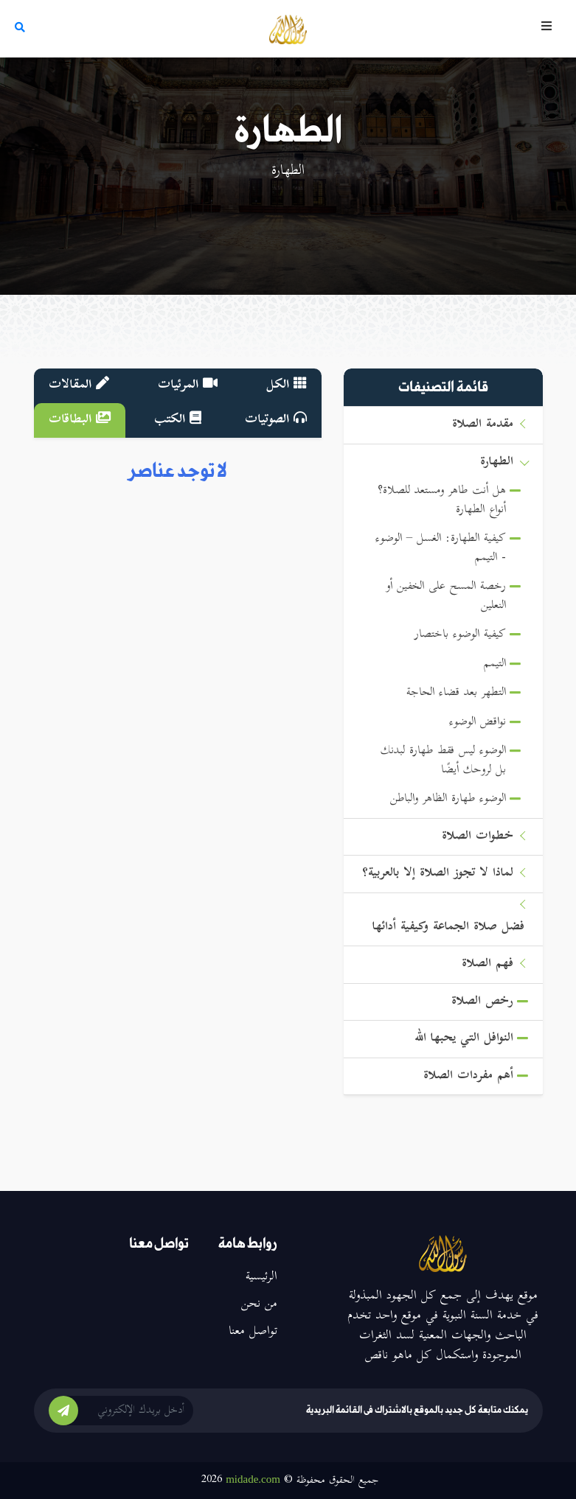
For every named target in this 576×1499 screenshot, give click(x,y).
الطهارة (496, 462)
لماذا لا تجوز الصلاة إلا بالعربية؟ (437, 873)
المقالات (79, 385)
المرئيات (188, 385)
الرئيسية (261, 1277)
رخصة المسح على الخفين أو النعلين (446, 596)
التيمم (495, 664)
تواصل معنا (253, 1332)
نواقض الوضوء (477, 722)
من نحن (259, 1304)
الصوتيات (276, 420)
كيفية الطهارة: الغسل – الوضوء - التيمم (440, 548)
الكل (286, 385)
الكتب (177, 420)
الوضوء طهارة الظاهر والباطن (448, 799)
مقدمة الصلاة (482, 425)
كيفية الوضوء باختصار (460, 635)
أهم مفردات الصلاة (468, 1076)
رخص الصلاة (482, 1002)
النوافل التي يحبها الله (463, 1038)
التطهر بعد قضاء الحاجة (456, 693)
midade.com (253, 1479)
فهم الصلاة (487, 964)
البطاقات (80, 420)
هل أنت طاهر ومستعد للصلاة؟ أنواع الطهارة (442, 501)
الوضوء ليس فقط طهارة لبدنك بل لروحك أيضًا (443, 761)
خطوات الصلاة (477, 837)
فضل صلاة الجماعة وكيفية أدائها (448, 927)
